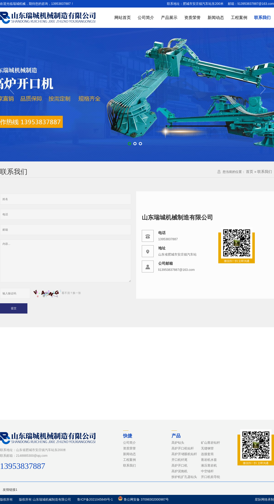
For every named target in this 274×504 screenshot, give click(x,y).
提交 (13, 308)
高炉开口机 (179, 465)
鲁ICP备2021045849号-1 (95, 499)
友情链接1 (10, 489)
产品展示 (169, 17)
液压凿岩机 (209, 465)
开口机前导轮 (210, 477)
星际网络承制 (264, 499)
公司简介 (146, 17)
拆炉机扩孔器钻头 (184, 477)
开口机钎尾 (179, 460)
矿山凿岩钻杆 (210, 442)
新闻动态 (216, 17)
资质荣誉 (192, 17)
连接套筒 (207, 454)
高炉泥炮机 (179, 471)
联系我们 (262, 17)
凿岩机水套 (209, 460)
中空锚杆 (207, 471)
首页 (249, 172)
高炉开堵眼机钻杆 (184, 454)
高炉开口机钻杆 (182, 448)
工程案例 (239, 17)
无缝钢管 (207, 448)
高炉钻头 (177, 442)
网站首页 (122, 17)
